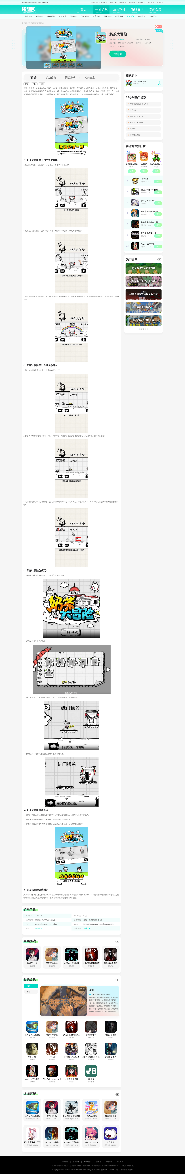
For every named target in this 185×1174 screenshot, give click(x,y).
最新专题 (132, 2)
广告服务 (98, 1162)
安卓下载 (118, 54)
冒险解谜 (130, 16)
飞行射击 (85, 16)
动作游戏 (40, 16)
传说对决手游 (135, 135)
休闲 (34, 84)
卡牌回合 (94, 2)
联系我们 (76, 1162)
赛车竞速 (142, 16)
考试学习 (150, 2)
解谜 (26, 84)
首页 (82, 10)
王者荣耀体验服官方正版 (139, 104)
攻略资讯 (137, 10)
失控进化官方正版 (136, 116)
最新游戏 (113, 2)
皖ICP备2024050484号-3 (110, 1170)
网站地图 (120, 1162)
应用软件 (119, 10)
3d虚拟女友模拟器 (136, 122)
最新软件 (104, 2)
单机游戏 (62, 16)
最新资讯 (122, 2)
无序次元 (133, 110)
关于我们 (65, 1162)
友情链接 (87, 1162)
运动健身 (160, 2)
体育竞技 (96, 16)
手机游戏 (101, 10)
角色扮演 (28, 16)
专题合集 (155, 10)
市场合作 (108, 1162)
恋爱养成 (119, 16)
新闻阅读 (141, 2)
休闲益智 (51, 16)
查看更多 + (143, 329)
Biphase (133, 129)
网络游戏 (74, 16)
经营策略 (108, 16)
